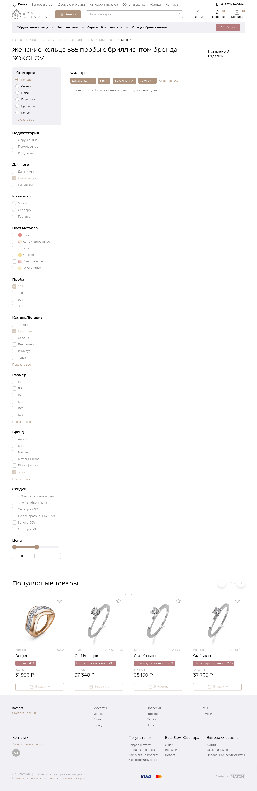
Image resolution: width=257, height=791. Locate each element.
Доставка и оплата (71, 4)
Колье (97, 719)
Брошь (98, 714)
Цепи (150, 725)
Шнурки (206, 714)
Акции (211, 745)
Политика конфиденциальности (35, 778)
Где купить (172, 750)
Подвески (154, 708)
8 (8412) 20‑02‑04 (233, 4)
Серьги (152, 719)
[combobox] (134, 14)
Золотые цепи (67, 27)
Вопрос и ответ (43, 4)
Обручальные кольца (32, 27)
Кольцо (20, 650)
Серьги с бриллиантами (104, 27)
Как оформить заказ (103, 4)
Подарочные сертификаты (226, 755)
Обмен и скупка (133, 4)
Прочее (152, 714)
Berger (21, 656)
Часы (204, 708)
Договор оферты (73, 778)
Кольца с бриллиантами (149, 27)
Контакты (172, 4)
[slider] (14, 547)
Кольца (98, 725)
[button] (241, 583)
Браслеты (100, 708)
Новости (171, 755)
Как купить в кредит (143, 755)
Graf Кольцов (86, 656)
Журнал (155, 4)
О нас (169, 745)
